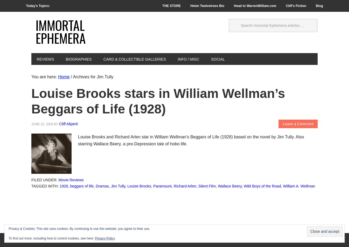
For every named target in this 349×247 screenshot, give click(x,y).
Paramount (162, 186)
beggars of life (82, 186)
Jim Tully (118, 186)
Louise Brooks (139, 186)
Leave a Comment (298, 124)
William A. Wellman (299, 186)
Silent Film (207, 186)
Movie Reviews (71, 180)
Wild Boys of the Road (262, 186)
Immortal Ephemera (61, 31)
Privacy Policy (105, 238)
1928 (64, 186)
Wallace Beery (230, 186)
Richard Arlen (185, 186)
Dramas (102, 186)
